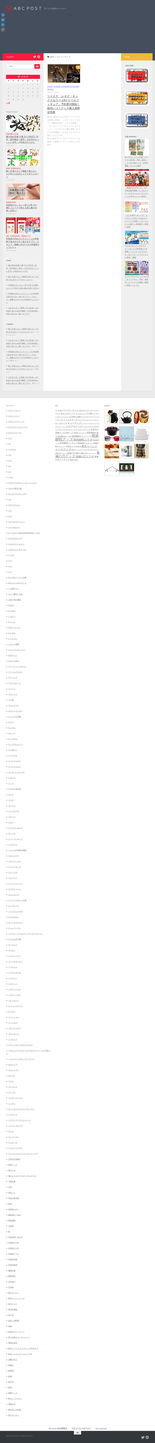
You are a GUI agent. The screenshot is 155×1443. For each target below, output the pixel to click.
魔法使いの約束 (14, 1410)
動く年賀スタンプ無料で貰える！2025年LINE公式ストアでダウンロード (22, 174)
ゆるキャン (12, 655)
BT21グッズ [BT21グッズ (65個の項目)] (68, 410)
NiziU (10, 516)
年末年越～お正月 (12, 134)
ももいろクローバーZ (17, 650)
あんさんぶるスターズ (17, 583)
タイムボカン (13, 917)
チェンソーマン (14, 928)
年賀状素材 (12, 1265)
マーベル (12, 1092)
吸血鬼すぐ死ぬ (14, 1215)
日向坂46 (11, 1282)
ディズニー (12, 945)
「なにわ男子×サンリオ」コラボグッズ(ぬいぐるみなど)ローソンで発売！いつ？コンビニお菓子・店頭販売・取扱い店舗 (136, 221)
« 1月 (8, 103)
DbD (9, 455)
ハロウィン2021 (14, 989)
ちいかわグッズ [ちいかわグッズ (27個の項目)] (80, 414)
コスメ (11, 794)
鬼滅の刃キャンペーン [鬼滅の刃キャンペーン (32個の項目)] (88, 453)
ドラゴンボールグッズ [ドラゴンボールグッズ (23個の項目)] (84, 420)
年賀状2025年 (16, 168)
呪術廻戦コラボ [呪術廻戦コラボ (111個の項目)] (83, 439)
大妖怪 (11, 1226)
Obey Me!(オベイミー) (16, 522)
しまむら (12, 616)
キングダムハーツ (15, 744)
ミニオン (12, 1103)
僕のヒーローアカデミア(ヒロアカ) (22, 1176)
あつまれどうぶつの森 (17, 577)
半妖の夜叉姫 (13, 1198)
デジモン (12, 950)
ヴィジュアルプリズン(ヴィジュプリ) (23, 1153)
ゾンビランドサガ (15, 911)
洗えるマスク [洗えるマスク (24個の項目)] (95, 450)
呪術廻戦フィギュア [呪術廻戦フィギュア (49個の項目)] (68, 443)
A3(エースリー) (14, 416)
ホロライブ (12, 1064)
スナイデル (12, 872)
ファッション (13, 1017)
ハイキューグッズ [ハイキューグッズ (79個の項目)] (72, 423)
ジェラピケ (12, 844)
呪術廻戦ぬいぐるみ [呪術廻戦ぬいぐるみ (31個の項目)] (65, 436)
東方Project (12, 1304)
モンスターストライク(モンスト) (21, 1109)
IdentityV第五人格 (15, 488)
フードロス (12, 1023)
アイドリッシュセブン (17, 666)
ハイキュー (12, 978)
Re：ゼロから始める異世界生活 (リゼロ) (24, 533)
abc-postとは (100, 1428)
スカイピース (13, 856)
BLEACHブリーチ (14, 433)
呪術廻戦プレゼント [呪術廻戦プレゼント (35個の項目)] (85, 443)
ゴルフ (11, 822)
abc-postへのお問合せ (58, 1428)
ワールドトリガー (15, 1148)
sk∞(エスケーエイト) (16, 544)
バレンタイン (13, 1000)
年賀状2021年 (13, 1243)
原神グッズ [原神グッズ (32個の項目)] (69, 433)
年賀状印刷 (12, 1259)
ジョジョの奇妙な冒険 (17, 850)
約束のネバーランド (16, 1332)
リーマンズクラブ (15, 1126)
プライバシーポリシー (81, 1428)
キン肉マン (12, 750)
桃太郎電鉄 (12, 1309)
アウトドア (12, 677)
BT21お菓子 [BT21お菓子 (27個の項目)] (59, 410)
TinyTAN (11, 555)
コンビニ (12, 806)
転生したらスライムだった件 (20, 1354)
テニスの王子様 (14, 939)
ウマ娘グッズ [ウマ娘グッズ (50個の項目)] (92, 413)
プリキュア (12, 1039)
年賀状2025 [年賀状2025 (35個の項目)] (70, 446)
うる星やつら (13, 588)
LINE (7, 236)
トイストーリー (14, 956)
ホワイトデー (13, 1070)
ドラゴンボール (14, 972)
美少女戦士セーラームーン (19, 1337)
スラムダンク (13, 895)
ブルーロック (13, 1034)
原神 (10, 1204)
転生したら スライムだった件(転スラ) (23, 1348)
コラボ (11, 800)
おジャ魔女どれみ (15, 594)
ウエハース (12, 694)
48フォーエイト (14, 410)
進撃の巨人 (12, 1359)
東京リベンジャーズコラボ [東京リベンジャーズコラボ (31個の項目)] (80, 450)
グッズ (49, 86)
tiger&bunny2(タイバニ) (17, 549)
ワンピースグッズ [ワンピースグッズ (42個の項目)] (83, 429)
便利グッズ (12, 1165)
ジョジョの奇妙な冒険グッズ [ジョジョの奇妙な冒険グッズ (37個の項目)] (75, 417)
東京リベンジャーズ (16, 1298)
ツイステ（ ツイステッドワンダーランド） (25, 934)
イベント (12, 689)
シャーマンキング (15, 839)
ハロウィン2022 (14, 995)
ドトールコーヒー (15, 961)
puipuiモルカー (14, 527)
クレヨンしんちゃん (16, 772)
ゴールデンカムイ (15, 828)
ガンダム (12, 728)
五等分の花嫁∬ (14, 1159)
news (8, 168)
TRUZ (10, 561)
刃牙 (10, 1187)
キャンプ (12, 733)
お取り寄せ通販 (14, 600)
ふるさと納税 (13, 644)
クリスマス (12, 755)
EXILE (10, 460)
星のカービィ (13, 1293)
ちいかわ (12, 633)
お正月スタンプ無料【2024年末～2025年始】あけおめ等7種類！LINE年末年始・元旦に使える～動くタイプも (22, 311)
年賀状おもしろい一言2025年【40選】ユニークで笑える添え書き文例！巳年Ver (21, 208)
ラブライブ (12, 1115)
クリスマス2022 (14, 767)
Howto (10, 477)
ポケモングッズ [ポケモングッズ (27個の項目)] (70, 430)
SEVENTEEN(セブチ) (15, 538)
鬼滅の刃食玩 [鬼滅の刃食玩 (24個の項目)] (74, 460)
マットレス (12, 1087)
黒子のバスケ (13, 1415)
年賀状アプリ (26, 236)
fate (9, 466)
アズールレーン (14, 683)
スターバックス (14, 861)
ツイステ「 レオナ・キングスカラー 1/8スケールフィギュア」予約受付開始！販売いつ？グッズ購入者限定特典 (63, 104)
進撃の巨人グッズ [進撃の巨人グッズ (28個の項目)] (61, 453)
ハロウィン (12, 984)
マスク (11, 1081)
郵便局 (11, 1371)
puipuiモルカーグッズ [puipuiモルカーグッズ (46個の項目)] (84, 410)
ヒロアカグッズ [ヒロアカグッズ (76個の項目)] (74, 426)
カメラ (11, 722)
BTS (9, 444)
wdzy (10, 572)
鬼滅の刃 (12, 1404)
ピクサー (12, 1011)
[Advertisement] (77, 35)
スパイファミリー (15, 883)
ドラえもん (12, 967)
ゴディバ (12, 817)
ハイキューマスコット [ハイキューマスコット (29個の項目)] (89, 423)
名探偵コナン (13, 1209)
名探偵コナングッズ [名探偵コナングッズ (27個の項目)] (80, 433)
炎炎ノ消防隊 (13, 1320)
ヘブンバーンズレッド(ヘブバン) (21, 1059)
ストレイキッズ (14, 867)
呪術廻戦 (12, 1220)
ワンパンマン (13, 1137)
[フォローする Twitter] (34, 56)
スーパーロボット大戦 (17, 900)
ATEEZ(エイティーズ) (16, 421)
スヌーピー (12, 878)
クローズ (12, 778)
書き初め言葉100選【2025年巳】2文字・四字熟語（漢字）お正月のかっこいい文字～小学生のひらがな (22, 139)
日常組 (11, 1287)
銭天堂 (11, 1382)
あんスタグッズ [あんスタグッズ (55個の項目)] (68, 413)
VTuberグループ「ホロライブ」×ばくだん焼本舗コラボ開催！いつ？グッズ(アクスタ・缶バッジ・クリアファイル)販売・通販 (136, 252)
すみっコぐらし (14, 627)
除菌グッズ (12, 1393)
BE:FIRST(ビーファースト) (18, 427)
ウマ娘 (11, 700)
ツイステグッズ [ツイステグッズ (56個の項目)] (70, 419)
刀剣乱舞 (12, 1181)
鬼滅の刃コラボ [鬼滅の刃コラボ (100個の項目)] (85, 456)
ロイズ (11, 1131)
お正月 (11, 605)
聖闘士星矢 (12, 1343)
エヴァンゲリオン (15, 711)
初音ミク (12, 1192)
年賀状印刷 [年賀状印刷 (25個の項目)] (78, 446)
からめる (12, 611)
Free (9, 472)
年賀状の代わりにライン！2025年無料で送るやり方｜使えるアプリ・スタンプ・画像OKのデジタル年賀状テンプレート (22, 243)
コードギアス (13, 811)
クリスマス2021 (14, 761)
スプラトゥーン (14, 889)
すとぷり (12, 622)
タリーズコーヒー (15, 922)
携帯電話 (12, 1276)
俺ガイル (12, 1170)
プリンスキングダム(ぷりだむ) (20, 1045)
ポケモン (12, 1076)
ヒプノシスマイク (15, 1006)
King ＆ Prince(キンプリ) (17, 494)
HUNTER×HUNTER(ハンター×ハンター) (22, 483)
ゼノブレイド (13, 906)
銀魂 (10, 1376)
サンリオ (12, 833)
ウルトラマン (13, 705)
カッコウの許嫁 (14, 716)
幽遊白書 (12, 1270)
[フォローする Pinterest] (38, 56)
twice (10, 566)
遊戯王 (11, 1365)
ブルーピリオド (14, 1028)
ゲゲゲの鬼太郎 (14, 789)
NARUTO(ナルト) (14, 505)
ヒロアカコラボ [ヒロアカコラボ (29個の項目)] (88, 426)
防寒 (10, 1387)
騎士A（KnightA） (15, 1398)
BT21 (10, 438)
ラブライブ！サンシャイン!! (19, 1120)
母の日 (11, 1315)
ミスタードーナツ (15, 1098)
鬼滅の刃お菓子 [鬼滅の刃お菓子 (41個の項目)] (73, 453)
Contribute (12, 449)
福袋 (10, 1326)
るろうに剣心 (13, 661)
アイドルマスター (15, 672)
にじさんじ (12, 639)
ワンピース (12, 1142)
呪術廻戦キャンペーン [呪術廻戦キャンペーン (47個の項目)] (81, 436)
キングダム (12, 739)
